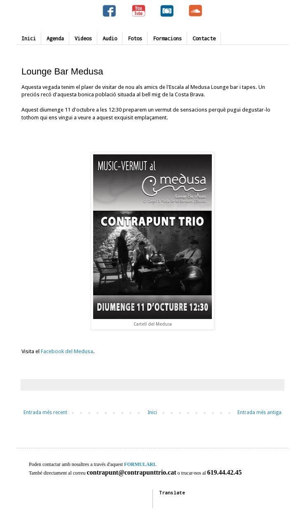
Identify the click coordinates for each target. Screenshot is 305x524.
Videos (83, 38)
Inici (28, 38)
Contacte (204, 38)
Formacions (167, 38)
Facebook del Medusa (67, 351)
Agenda (55, 38)
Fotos (135, 38)
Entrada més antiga (259, 412)
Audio (110, 38)
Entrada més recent (45, 412)
